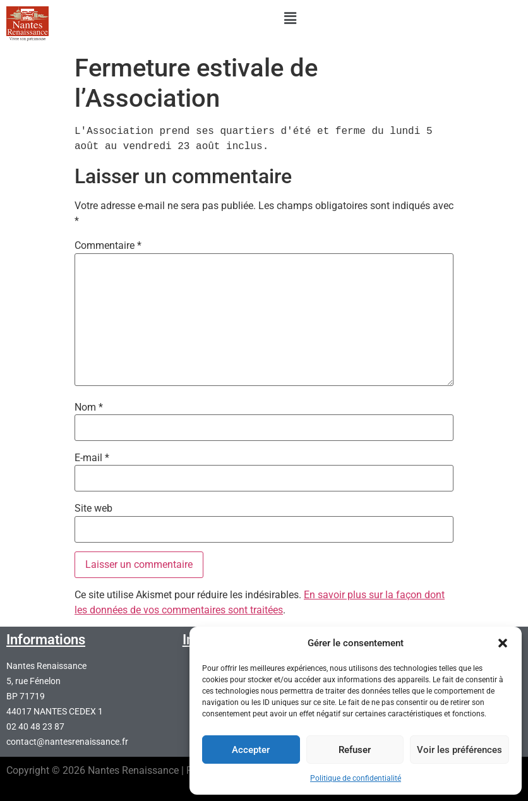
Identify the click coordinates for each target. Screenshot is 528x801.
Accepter (251, 750)
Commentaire (108, 246)
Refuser (355, 750)
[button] (502, 643)
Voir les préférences (459, 750)
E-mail (92, 458)
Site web (93, 508)
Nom (89, 407)
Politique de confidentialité (355, 778)
